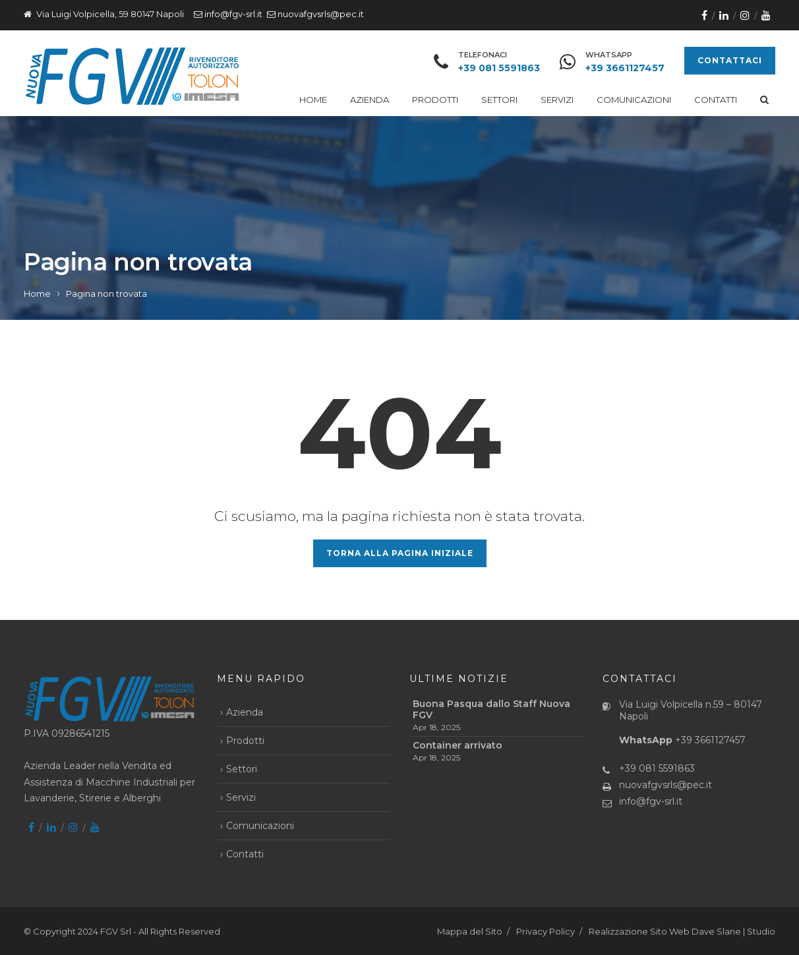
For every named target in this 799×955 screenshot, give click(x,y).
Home (313, 99)
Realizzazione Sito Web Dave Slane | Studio (682, 931)
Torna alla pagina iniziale (399, 553)
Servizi (557, 99)
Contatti (715, 99)
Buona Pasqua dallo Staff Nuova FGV (491, 709)
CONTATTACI (729, 60)
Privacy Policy (545, 931)
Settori (499, 99)
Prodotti (435, 99)
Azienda (369, 99)
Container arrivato (457, 745)
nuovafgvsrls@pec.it (321, 14)
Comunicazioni (634, 99)
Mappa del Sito (469, 931)
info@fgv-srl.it (233, 14)
